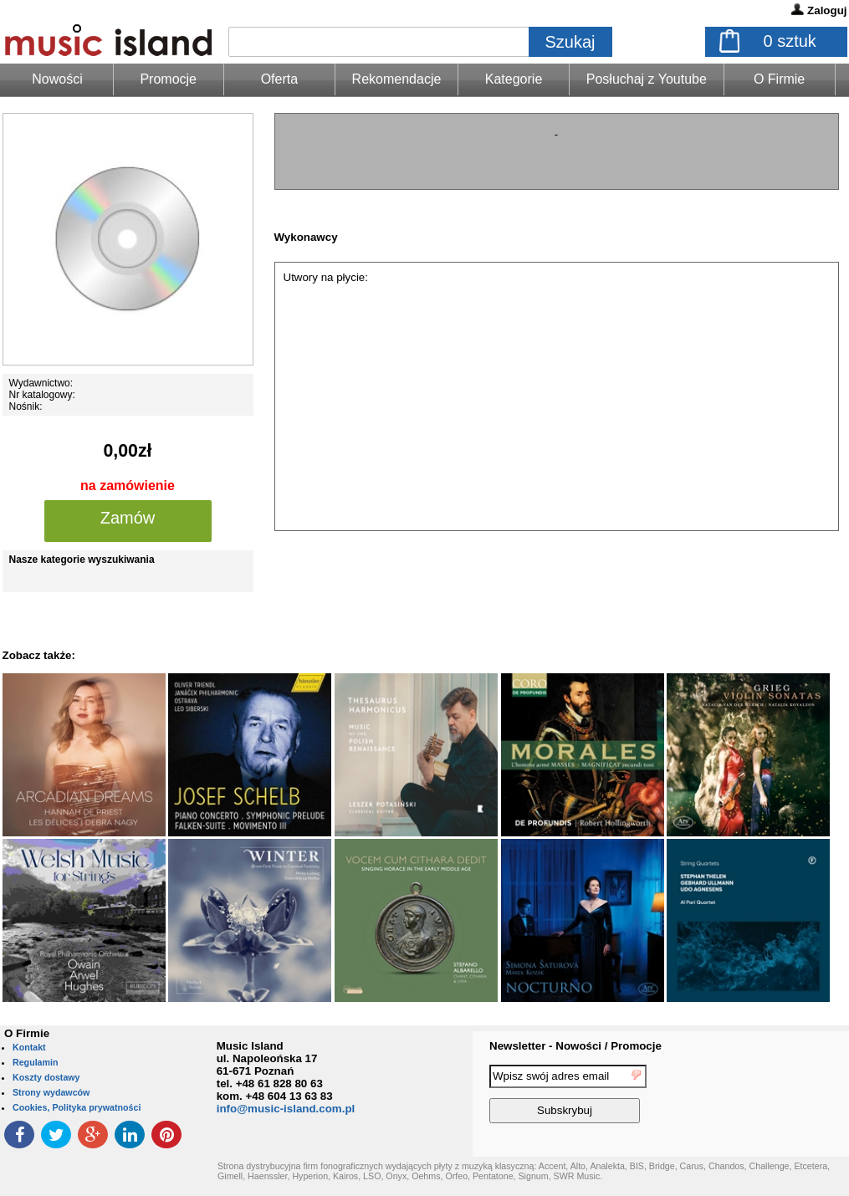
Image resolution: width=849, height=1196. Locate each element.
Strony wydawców (51, 1092)
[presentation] (780, 1096)
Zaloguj (826, 10)
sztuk (790, 41)
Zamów (128, 518)
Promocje (168, 79)
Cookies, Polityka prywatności (77, 1107)
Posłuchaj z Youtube (646, 79)
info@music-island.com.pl (286, 1108)
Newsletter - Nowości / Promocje (575, 1046)
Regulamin (35, 1062)
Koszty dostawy (46, 1077)
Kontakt (29, 1047)
